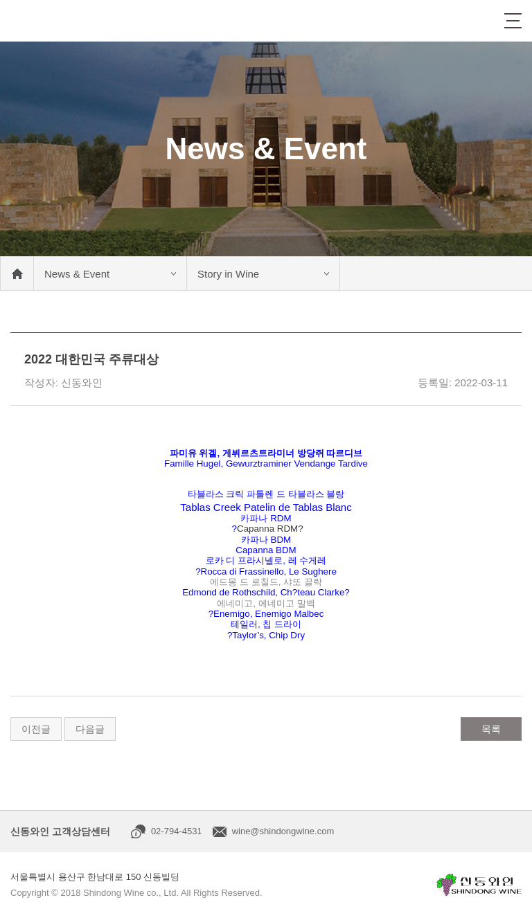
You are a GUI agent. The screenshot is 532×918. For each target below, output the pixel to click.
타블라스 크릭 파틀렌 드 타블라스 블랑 (266, 494)
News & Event (76, 274)
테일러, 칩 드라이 (266, 624)
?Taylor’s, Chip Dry (266, 635)
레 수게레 (307, 560)
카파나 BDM (266, 539)
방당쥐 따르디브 (330, 453)
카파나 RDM (265, 518)
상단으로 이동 (508, 894)
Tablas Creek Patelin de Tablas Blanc (265, 507)
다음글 (90, 729)
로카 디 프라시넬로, (247, 560)
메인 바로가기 (16, 273)
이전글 (36, 729)
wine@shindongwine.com (283, 831)
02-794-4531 (176, 831)
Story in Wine (228, 274)
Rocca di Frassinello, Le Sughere (269, 571)
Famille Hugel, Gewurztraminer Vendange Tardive (266, 463)
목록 (491, 729)
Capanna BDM (266, 550)
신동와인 (50, 20)
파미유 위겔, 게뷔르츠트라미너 (233, 453)
